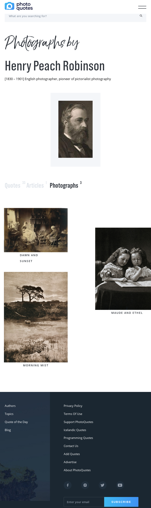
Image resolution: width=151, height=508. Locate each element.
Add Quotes (71, 448)
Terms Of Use (73, 412)
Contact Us (71, 440)
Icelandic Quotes (75, 426)
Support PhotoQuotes (78, 419)
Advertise (70, 455)
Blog (7, 426)
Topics (9, 412)
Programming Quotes (78, 433)
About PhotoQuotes (76, 462)
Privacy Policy (72, 405)
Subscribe (121, 493)
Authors (10, 405)
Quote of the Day (16, 419)
